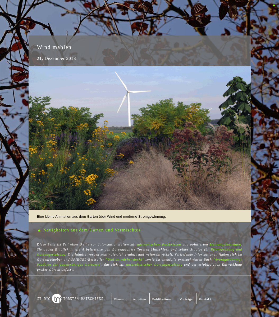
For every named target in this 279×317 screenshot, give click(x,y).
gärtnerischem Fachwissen (159, 244)
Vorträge (186, 299)
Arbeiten (139, 299)
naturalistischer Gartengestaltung (154, 264)
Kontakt (205, 299)
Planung (120, 299)
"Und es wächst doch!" (125, 259)
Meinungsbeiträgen (225, 244)
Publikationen (162, 299)
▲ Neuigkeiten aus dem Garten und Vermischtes (89, 230)
